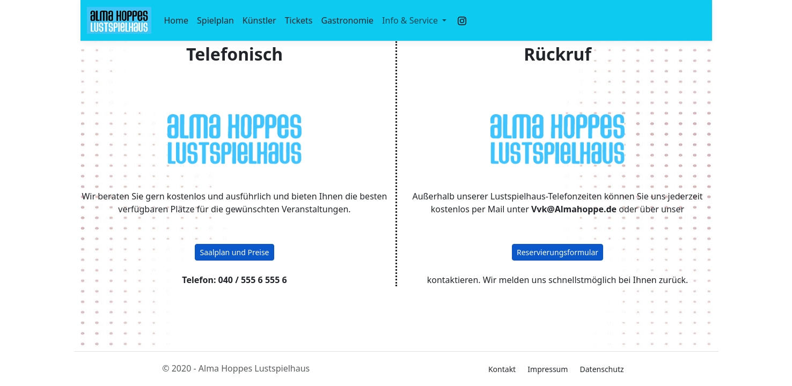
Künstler (259, 20)
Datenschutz (602, 369)
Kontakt (502, 369)
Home (176, 20)
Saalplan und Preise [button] (234, 252)
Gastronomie (347, 20)
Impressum (547, 369)
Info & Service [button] (411, 20)
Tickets (299, 20)
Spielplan (215, 20)
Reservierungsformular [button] (557, 252)
